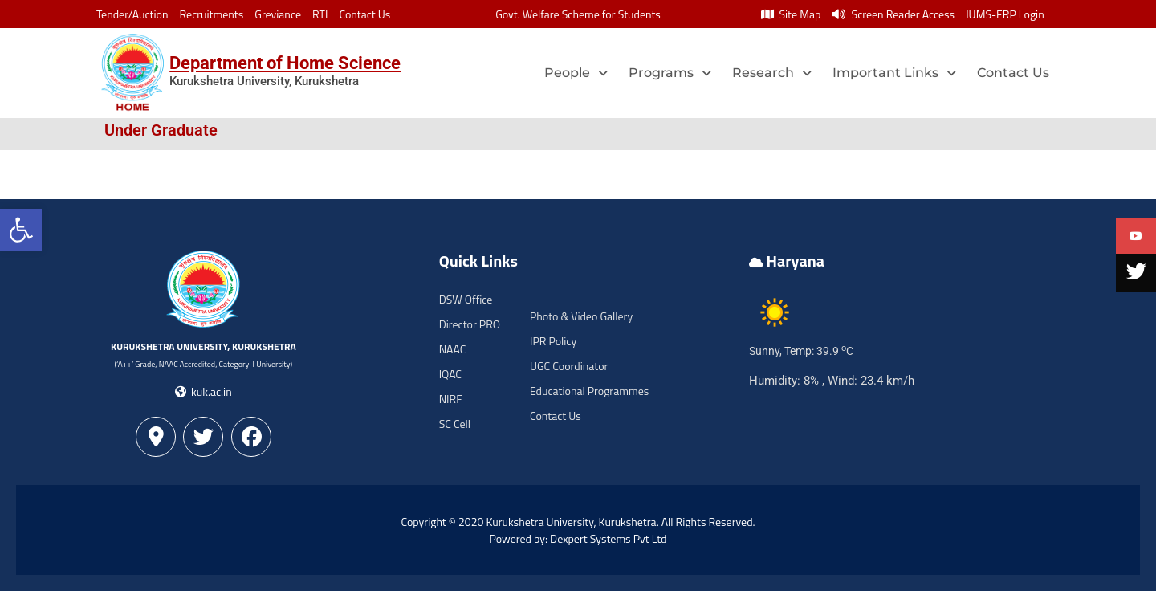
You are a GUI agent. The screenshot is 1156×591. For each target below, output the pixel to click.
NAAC (452, 348)
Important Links (894, 72)
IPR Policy (553, 340)
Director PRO (469, 324)
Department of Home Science (285, 63)
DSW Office (466, 299)
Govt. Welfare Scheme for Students (578, 14)
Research (772, 72)
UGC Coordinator (569, 365)
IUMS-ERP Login (1005, 14)
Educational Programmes (589, 390)
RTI (320, 14)
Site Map (790, 14)
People (576, 72)
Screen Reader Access (893, 14)
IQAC (450, 373)
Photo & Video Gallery (581, 316)
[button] (21, 230)
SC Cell (454, 423)
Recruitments (212, 14)
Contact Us (364, 14)
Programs (670, 72)
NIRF (450, 398)
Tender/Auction (132, 14)
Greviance (277, 14)
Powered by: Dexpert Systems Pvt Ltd (578, 538)
